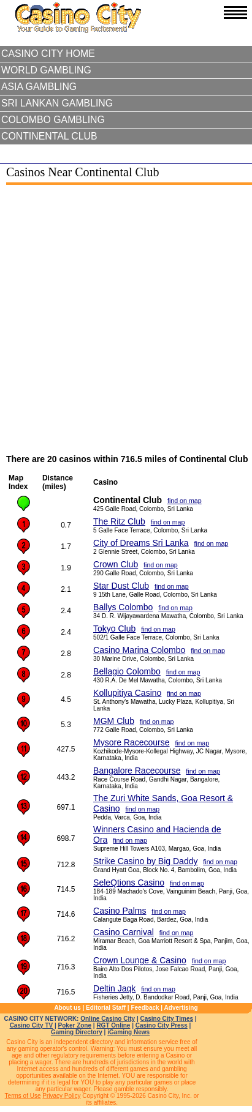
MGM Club (113, 721)
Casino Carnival (123, 932)
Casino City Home (48, 53)
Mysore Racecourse (131, 742)
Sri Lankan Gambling (57, 103)
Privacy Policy (61, 1095)
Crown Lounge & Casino (139, 960)
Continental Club (49, 136)
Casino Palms (119, 911)
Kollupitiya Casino (127, 693)
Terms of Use (23, 1095)
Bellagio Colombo (127, 671)
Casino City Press (162, 1025)
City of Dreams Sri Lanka (141, 543)
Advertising (181, 1007)
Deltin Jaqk (114, 988)
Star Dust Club (121, 586)
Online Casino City (107, 1018)
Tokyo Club (114, 628)
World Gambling (46, 70)
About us (67, 1007)
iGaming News (128, 1032)
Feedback (145, 1007)
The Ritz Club (119, 521)
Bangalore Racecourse (136, 770)
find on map (184, 500)
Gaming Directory (76, 1032)
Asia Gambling (39, 86)
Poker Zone (74, 1025)
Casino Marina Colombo (139, 650)
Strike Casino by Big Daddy (145, 861)
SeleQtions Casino (128, 882)
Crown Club (115, 564)
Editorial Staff (106, 1007)
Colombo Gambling (53, 119)
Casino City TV (31, 1025)
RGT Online (113, 1025)
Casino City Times (167, 1018)
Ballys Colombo (123, 607)
